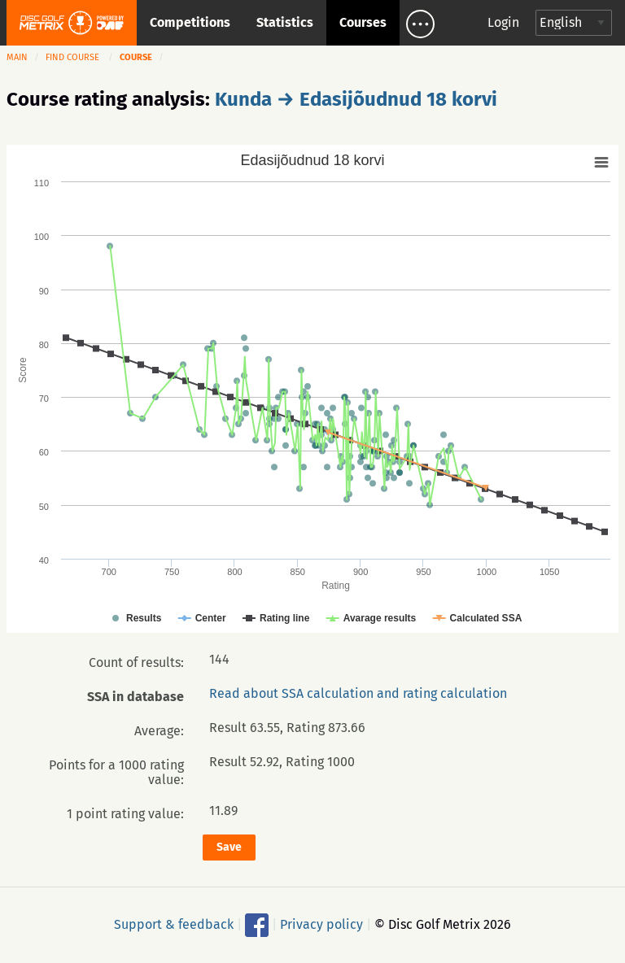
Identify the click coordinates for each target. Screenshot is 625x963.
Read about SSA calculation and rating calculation (358, 693)
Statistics (284, 22)
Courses (363, 22)
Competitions (190, 22)
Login (503, 22)
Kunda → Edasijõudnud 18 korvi (356, 99)
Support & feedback (174, 923)
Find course (72, 57)
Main (17, 57)
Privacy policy (321, 923)
